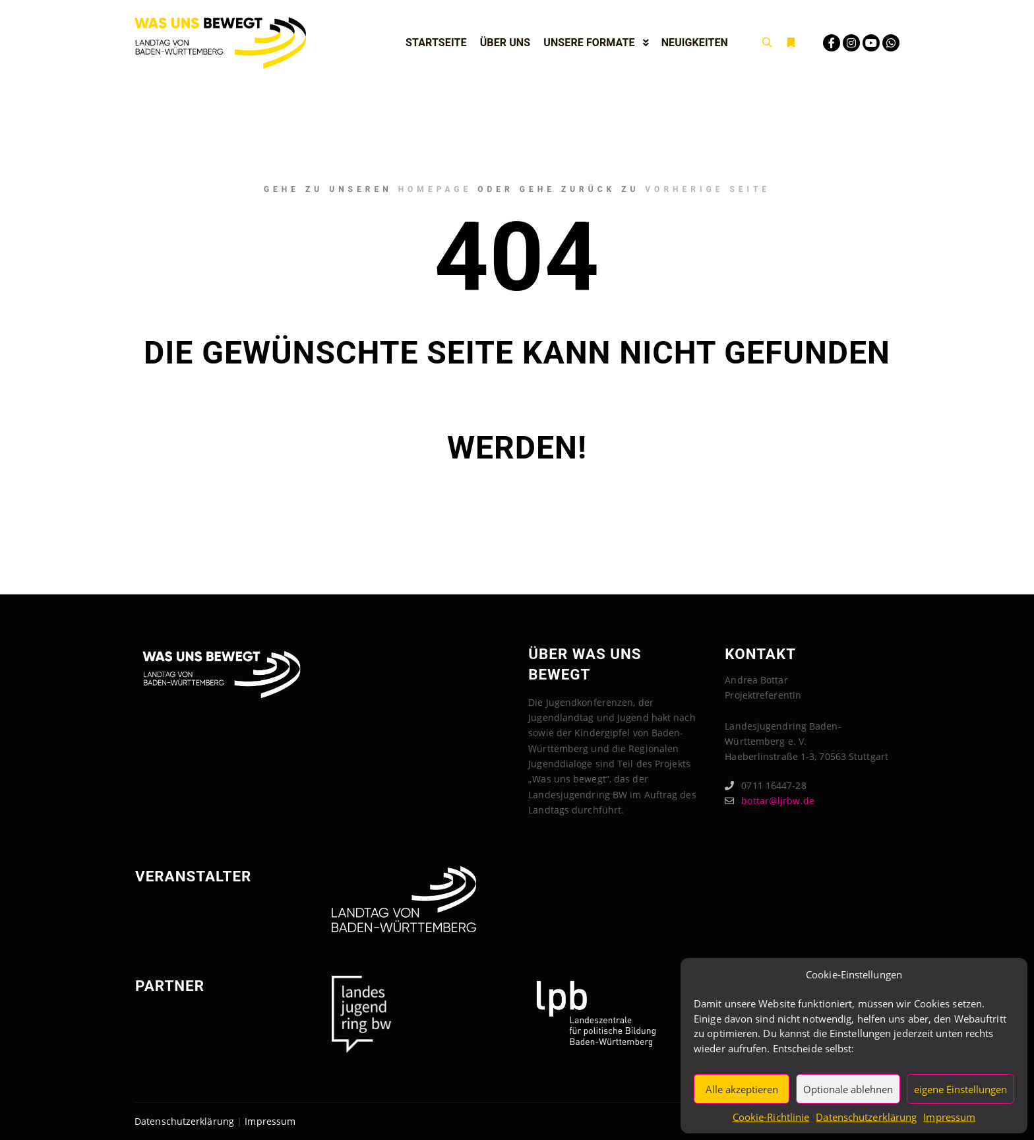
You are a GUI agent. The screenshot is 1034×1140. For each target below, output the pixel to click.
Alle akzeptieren (742, 1089)
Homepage (435, 189)
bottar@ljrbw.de (769, 800)
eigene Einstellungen (960, 1089)
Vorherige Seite (707, 189)
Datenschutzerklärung (866, 1117)
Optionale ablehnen (848, 1089)
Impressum (949, 1117)
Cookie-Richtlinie (771, 1117)
